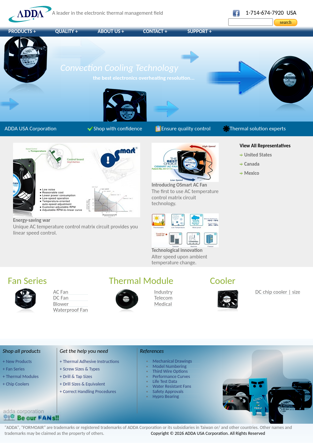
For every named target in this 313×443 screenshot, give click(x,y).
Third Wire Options (170, 371)
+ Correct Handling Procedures (88, 391)
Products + (22, 31)
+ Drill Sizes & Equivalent (82, 384)
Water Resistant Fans (172, 386)
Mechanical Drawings (172, 361)
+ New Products (17, 361)
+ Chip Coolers (16, 384)
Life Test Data (165, 381)
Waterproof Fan (70, 309)
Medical (163, 304)
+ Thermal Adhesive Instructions (89, 361)
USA (291, 12)
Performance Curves (171, 376)
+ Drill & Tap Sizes (76, 376)
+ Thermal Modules (20, 376)
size (296, 291)
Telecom (163, 297)
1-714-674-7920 (265, 12)
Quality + (66, 31)
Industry (163, 291)
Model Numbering (169, 366)
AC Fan (60, 291)
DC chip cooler (271, 291)
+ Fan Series (13, 369)
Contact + (155, 31)
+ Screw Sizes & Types (80, 369)
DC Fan (60, 297)
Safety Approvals (168, 391)
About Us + (110, 31)
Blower (61, 304)
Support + (199, 31)
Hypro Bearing (166, 396)
